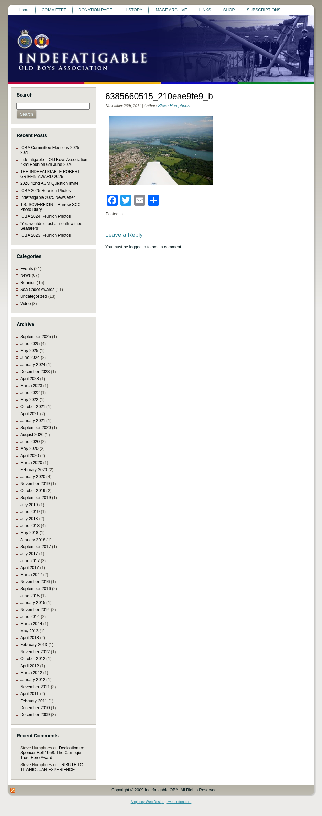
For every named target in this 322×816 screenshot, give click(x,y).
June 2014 (30, 616)
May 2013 (29, 630)
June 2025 (30, 343)
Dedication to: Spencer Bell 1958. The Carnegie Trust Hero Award (52, 753)
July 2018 (29, 518)
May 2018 (29, 532)
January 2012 (32, 679)
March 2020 (31, 462)
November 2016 (35, 581)
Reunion (28, 282)
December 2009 (35, 714)
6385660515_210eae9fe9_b (159, 96)
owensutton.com (178, 802)
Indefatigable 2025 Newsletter (47, 197)
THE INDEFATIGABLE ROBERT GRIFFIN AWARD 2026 (50, 174)
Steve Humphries (174, 105)
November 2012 (35, 651)
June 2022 (30, 392)
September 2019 (35, 497)
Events (26, 268)
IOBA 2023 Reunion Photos (45, 235)
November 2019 (35, 483)
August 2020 (31, 434)
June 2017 (30, 560)
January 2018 (32, 539)
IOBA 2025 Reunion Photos (45, 190)
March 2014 (31, 623)
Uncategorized (33, 296)
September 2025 (35, 336)
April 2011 (29, 693)
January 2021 (32, 420)
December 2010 (35, 707)
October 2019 (32, 490)
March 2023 (31, 385)
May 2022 (29, 399)
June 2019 (30, 511)
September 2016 (35, 588)
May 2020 (29, 448)
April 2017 (29, 567)
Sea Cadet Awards (37, 289)
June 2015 (30, 595)
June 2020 (30, 441)
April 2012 (29, 666)
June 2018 (30, 525)
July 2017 (29, 553)
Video (25, 303)
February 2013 (33, 644)
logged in (137, 247)
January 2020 (32, 476)
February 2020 (33, 469)
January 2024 (32, 364)
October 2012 (32, 658)
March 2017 (31, 574)
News (25, 275)
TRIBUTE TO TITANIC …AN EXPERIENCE (51, 767)
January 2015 (32, 602)
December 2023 (35, 371)
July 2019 (29, 504)
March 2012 (31, 672)
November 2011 (35, 686)
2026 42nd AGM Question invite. (50, 183)
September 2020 (35, 427)
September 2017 (35, 546)
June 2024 (30, 357)
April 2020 (29, 455)
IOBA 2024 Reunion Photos (45, 216)
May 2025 (29, 350)
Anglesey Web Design (147, 802)
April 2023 (29, 378)
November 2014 (35, 609)
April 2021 (29, 413)
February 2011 (33, 701)
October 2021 (32, 406)
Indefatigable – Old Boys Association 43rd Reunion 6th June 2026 (53, 162)
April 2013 (29, 637)
